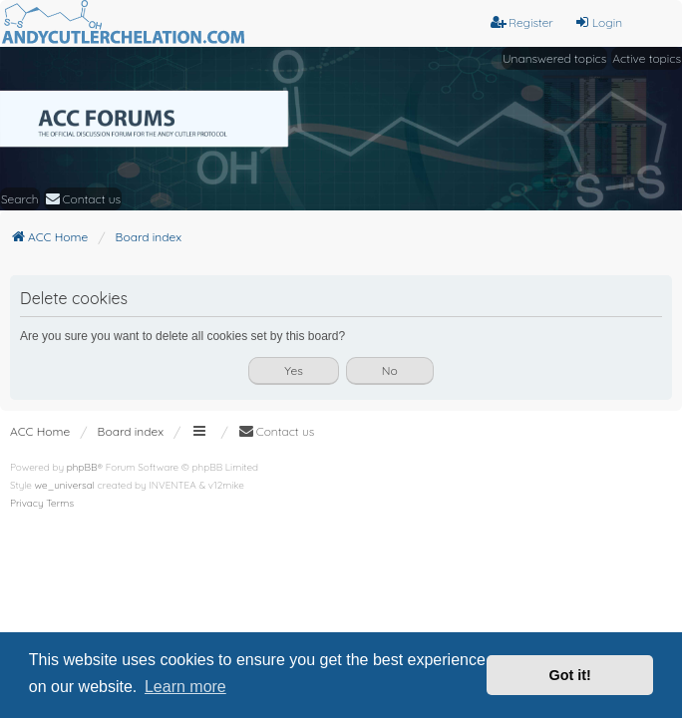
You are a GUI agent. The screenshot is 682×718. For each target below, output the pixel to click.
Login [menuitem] (598, 22)
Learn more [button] (185, 686)
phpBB (82, 467)
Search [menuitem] (20, 198)
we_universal (65, 485)
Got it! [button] (570, 675)
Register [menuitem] (522, 22)
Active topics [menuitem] (646, 58)
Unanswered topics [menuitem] (554, 58)
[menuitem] (83, 198)
